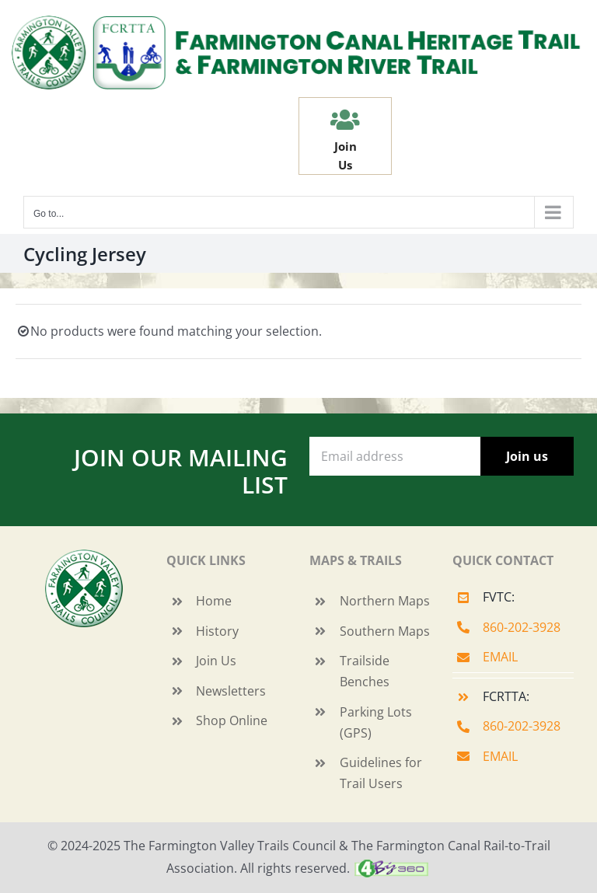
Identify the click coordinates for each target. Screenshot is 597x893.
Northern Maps (385, 600)
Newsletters (231, 690)
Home (214, 600)
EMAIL (500, 656)
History (217, 631)
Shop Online (231, 720)
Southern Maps (385, 631)
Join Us (216, 660)
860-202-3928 (521, 627)
